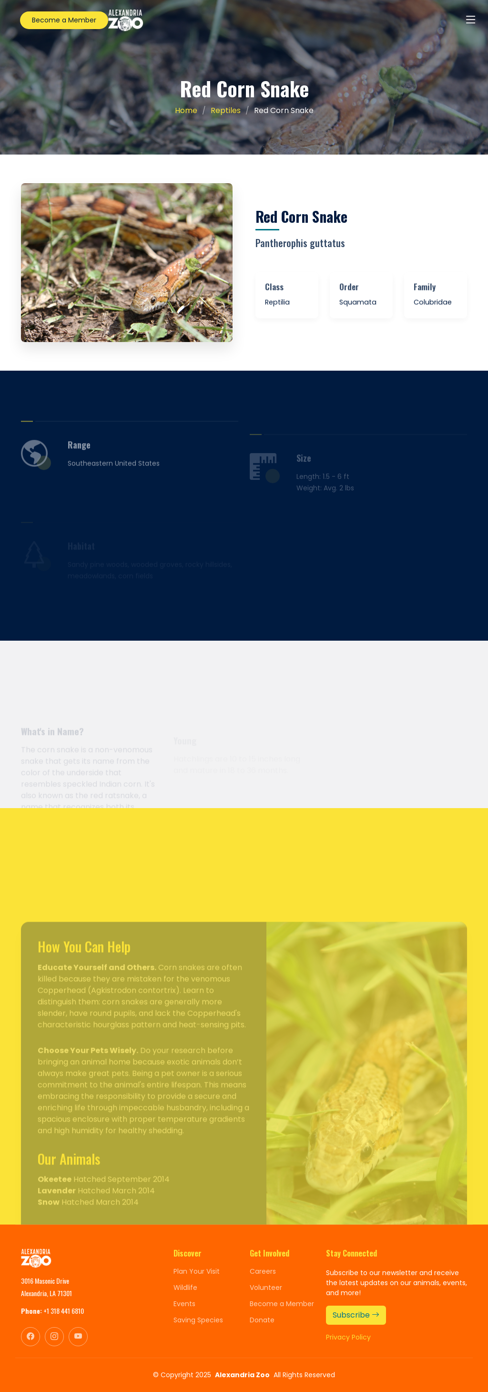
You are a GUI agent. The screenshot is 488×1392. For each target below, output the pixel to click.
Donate (262, 1320)
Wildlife (185, 1287)
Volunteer (266, 1287)
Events (184, 1303)
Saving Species (198, 1320)
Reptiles (226, 110)
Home (186, 110)
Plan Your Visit (196, 1271)
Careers (263, 1271)
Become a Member (64, 20)
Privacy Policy (348, 1337)
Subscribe (356, 1314)
